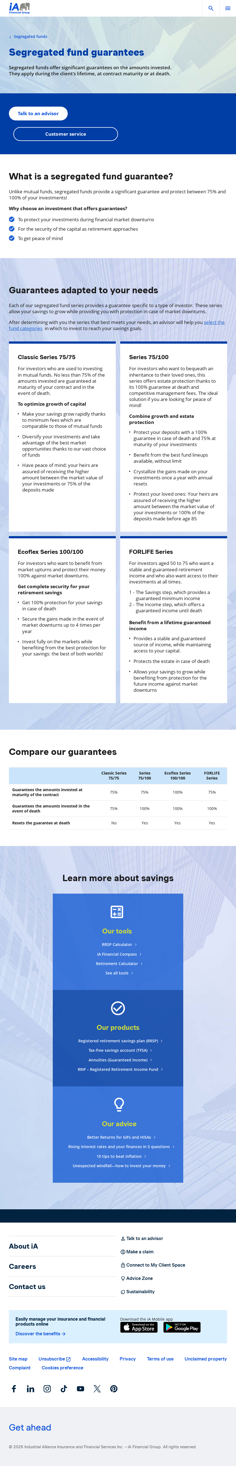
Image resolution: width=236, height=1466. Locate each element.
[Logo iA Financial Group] (19, 12)
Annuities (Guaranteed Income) (118, 1060)
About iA (23, 1246)
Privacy (128, 1359)
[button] (211, 8)
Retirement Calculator (117, 963)
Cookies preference (62, 1367)
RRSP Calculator (117, 944)
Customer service (65, 134)
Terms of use (160, 1359)
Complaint (20, 1367)
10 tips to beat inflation (119, 1156)
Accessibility (95, 1359)
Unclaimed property (206, 1359)
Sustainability (137, 1292)
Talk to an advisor (38, 113)
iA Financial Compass (117, 954)
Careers (22, 1266)
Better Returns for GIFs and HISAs (119, 1137)
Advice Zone (136, 1278)
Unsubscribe (52, 1359)
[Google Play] (182, 1327)
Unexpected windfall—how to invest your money (119, 1165)
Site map (18, 1359)
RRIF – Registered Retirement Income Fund (118, 1069)
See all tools (117, 973)
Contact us (27, 1286)
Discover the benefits (41, 1334)
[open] (227, 8)
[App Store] (139, 1327)
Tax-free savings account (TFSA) (118, 1050)
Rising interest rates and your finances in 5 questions (119, 1146)
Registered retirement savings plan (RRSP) (118, 1040)
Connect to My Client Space (152, 1265)
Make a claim (137, 1252)
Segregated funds (28, 37)
